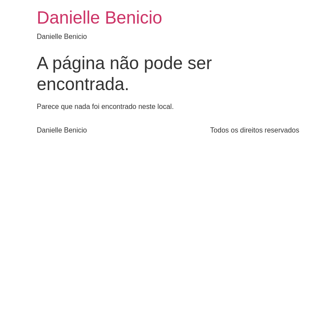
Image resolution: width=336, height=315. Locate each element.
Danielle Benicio (99, 17)
